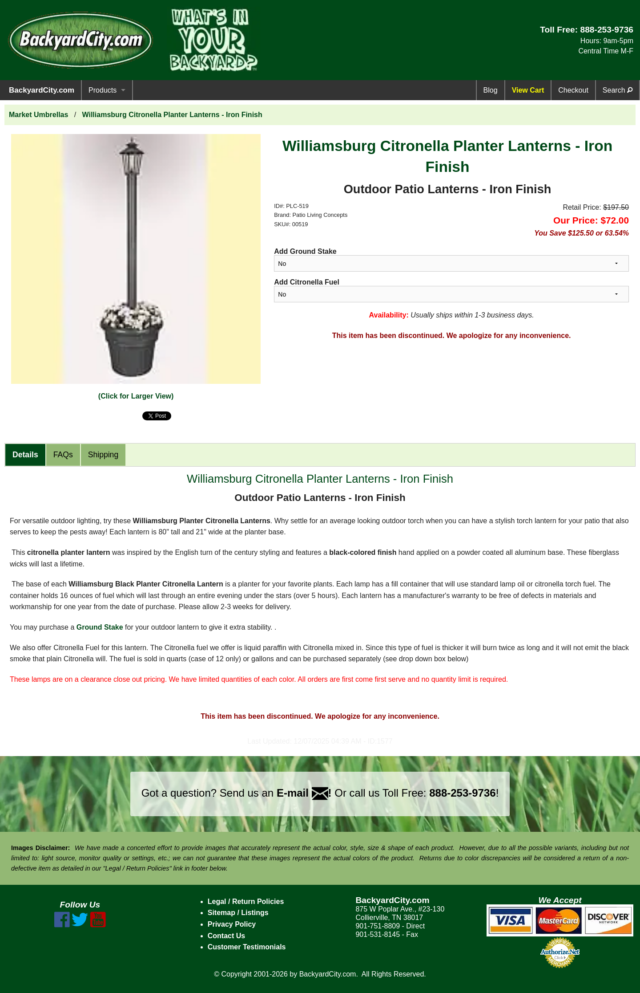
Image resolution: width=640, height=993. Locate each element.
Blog (490, 90)
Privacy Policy (232, 924)
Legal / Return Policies (246, 901)
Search (617, 90)
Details (25, 454)
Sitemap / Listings (238, 912)
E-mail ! (304, 793)
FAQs (63, 454)
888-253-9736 (606, 29)
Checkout (573, 90)
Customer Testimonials (247, 947)
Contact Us (226, 936)
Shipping (103, 454)
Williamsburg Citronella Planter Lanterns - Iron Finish (172, 114)
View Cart (528, 90)
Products (103, 90)
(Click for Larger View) (136, 396)
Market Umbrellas (38, 114)
